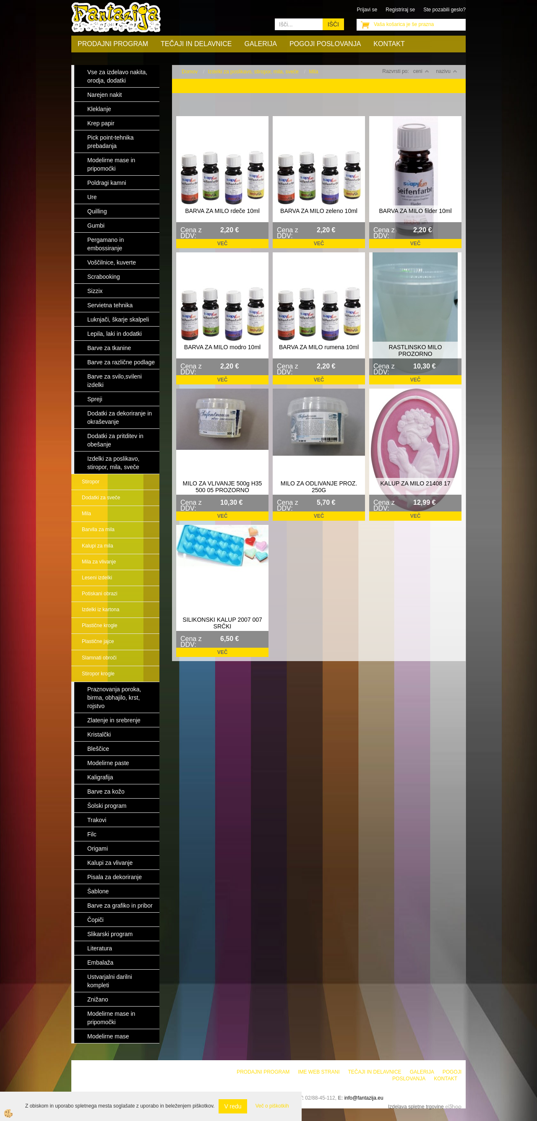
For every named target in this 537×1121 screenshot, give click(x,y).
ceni (421, 71)
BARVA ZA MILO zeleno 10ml (318, 211)
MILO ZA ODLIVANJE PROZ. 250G (319, 486)
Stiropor (90, 482)
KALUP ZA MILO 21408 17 (415, 483)
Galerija (261, 43)
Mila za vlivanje (99, 562)
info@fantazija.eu (363, 1098)
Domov (190, 72)
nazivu (446, 71)
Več (222, 244)
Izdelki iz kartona (100, 609)
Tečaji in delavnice (196, 43)
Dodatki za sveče (101, 498)
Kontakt (388, 43)
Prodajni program (113, 43)
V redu (232, 1106)
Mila (86, 513)
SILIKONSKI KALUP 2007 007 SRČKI (222, 623)
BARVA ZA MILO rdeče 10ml (222, 211)
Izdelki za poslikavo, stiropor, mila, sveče (253, 72)
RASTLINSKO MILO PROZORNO (415, 350)
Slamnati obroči (99, 658)
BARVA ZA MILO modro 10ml (222, 347)
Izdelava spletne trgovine (416, 1107)
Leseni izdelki (97, 578)
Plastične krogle (99, 625)
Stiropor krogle (98, 674)
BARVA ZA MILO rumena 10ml (319, 347)
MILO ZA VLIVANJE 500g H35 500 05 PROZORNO (222, 486)
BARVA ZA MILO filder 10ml (415, 211)
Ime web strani (318, 1072)
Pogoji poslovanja (325, 43)
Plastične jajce (98, 641)
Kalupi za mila (97, 546)
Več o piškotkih (272, 1106)
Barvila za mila (98, 529)
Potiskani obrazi (99, 594)
